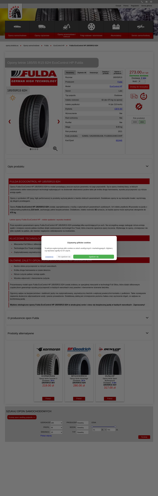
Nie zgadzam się (64, 257)
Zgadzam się (93, 257)
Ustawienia (49, 257)
